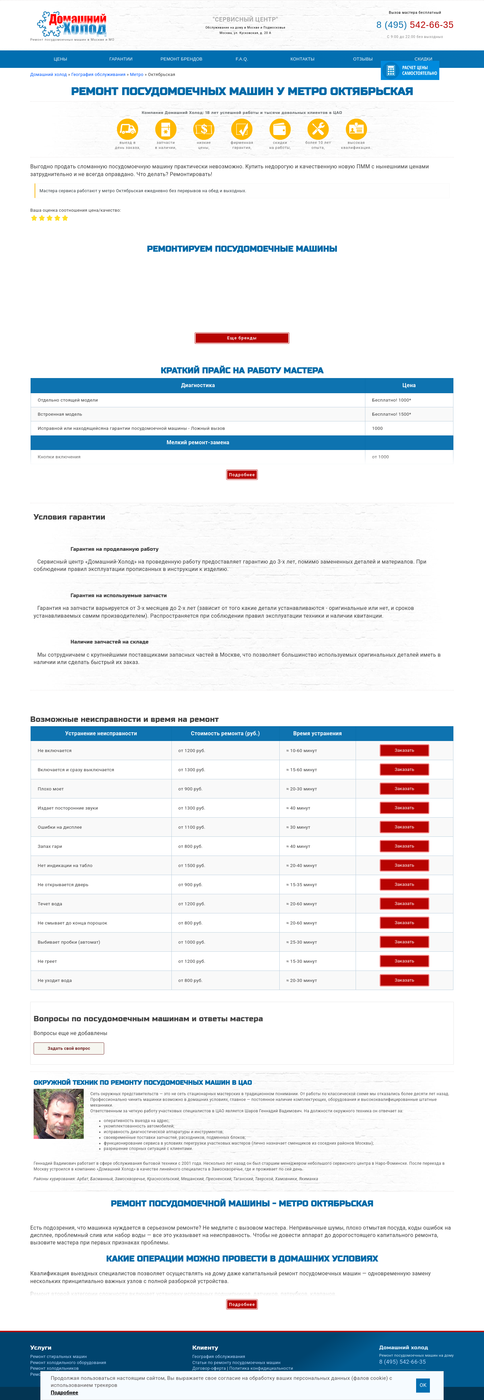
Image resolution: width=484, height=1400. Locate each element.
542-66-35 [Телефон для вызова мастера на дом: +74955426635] (415, 25)
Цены (60, 58)
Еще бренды (242, 337)
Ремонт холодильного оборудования (68, 1362)
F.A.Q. (242, 58)
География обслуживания (218, 1356)
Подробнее (242, 474)
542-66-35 (402, 1361)
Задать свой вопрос (69, 1048)
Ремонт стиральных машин (58, 1356)
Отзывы (363, 58)
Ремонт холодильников (54, 1368)
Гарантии (121, 58)
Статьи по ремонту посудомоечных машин (236, 1362)
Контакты (302, 58)
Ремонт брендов (182, 58)
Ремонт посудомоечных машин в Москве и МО (72, 39)
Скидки (423, 58)
